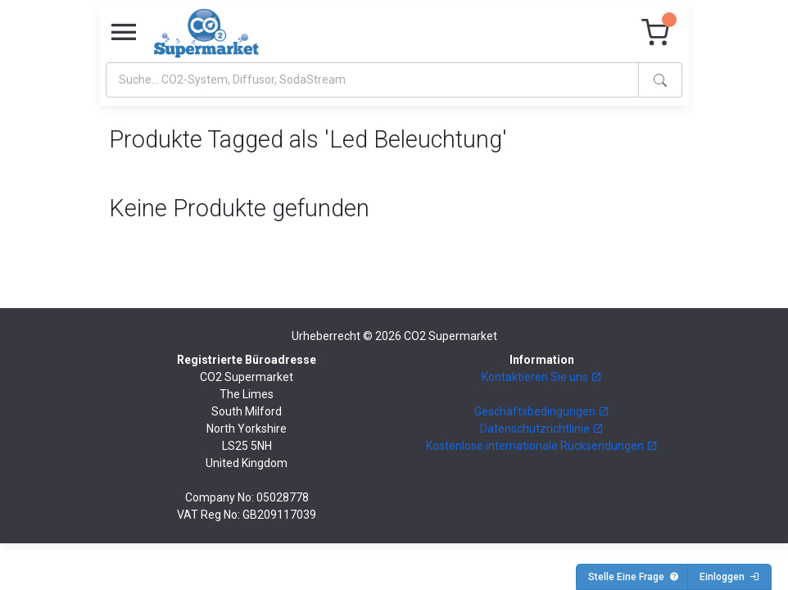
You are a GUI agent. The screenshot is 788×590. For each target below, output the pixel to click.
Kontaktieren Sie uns (542, 377)
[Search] (372, 80)
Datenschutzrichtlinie (542, 428)
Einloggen (729, 577)
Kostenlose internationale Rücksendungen (542, 445)
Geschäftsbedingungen (541, 411)
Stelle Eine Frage (633, 577)
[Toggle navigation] (123, 33)
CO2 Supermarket (450, 336)
